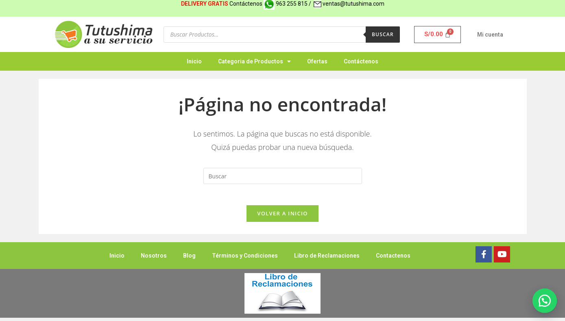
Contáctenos (361, 61)
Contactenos (393, 259)
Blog (189, 259)
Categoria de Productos (254, 61)
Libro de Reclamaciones (327, 259)
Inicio (194, 61)
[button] (544, 300)
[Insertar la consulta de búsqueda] (282, 176)
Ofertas (317, 61)
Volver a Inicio (282, 216)
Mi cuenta (490, 34)
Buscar (383, 34)
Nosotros (154, 259)
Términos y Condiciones (245, 259)
